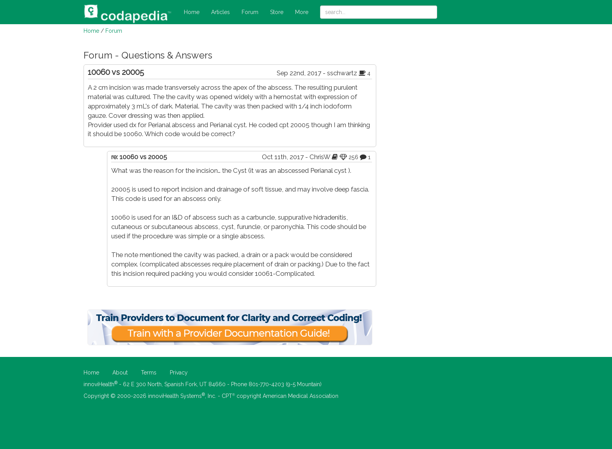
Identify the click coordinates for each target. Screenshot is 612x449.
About (120, 372)
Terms (149, 372)
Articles (220, 12)
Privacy (179, 372)
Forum (250, 12)
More (301, 12)
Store (276, 12)
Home (191, 12)
